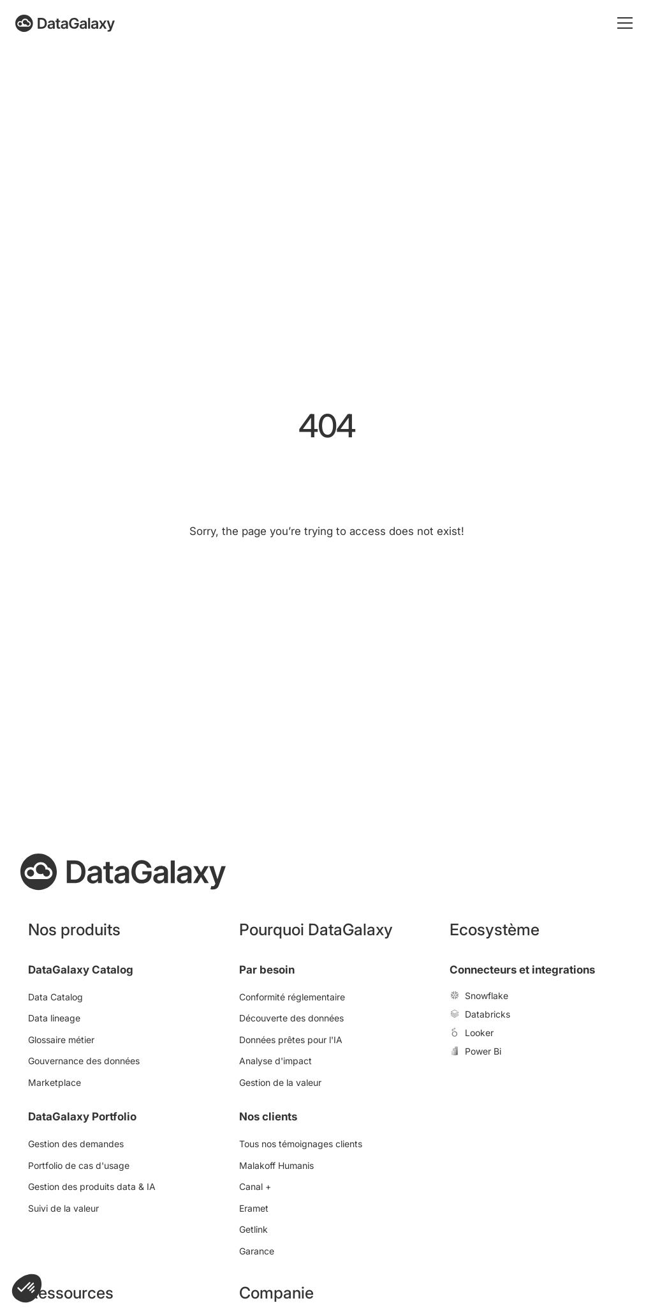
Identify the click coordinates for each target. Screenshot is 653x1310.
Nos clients (268, 1116)
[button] (26, 1288)
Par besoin (267, 969)
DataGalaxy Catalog (80, 969)
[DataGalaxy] (65, 23)
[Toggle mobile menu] (625, 23)
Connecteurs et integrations (522, 969)
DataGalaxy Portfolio (82, 1116)
